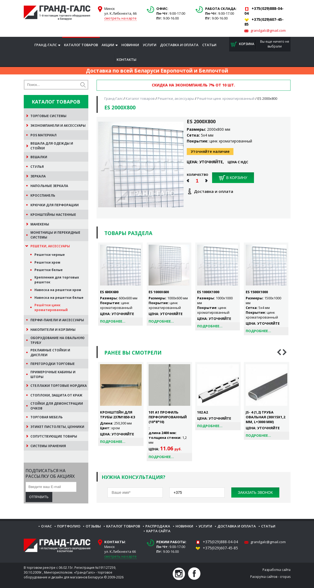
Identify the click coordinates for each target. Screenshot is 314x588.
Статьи (209, 44)
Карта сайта (158, 531)
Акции (108, 44)
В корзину (233, 178)
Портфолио (68, 526)
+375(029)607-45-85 (220, 547)
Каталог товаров (81, 44)
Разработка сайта (277, 569)
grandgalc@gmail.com (268, 30)
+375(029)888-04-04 (220, 541)
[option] (121, 404)
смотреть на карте (120, 18)
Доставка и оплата (179, 44)
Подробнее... (112, 321)
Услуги (149, 44)
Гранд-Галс (45, 44)
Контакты (126, 59)
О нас (46, 526)
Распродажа (157, 526)
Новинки (130, 44)
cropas (285, 576)
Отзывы (93, 526)
